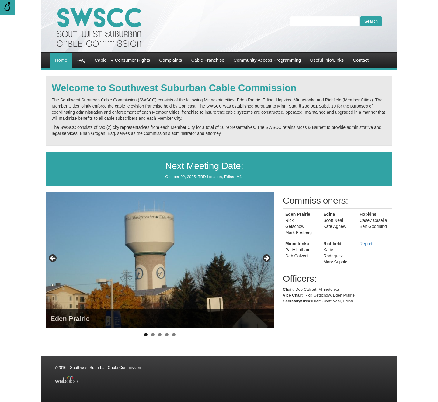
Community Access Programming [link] (267, 60)
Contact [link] (361, 60)
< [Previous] (53, 258)
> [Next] (266, 258)
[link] (98, 27)
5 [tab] (174, 334)
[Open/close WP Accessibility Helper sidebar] (7, 7)
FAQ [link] (80, 60)
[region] (160, 260)
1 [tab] (146, 334)
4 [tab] (167, 334)
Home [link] (61, 60)
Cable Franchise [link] (207, 60)
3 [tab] (160, 334)
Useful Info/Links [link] (327, 60)
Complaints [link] (170, 60)
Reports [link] (367, 243)
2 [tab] (153, 334)
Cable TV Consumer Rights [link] (122, 60)
